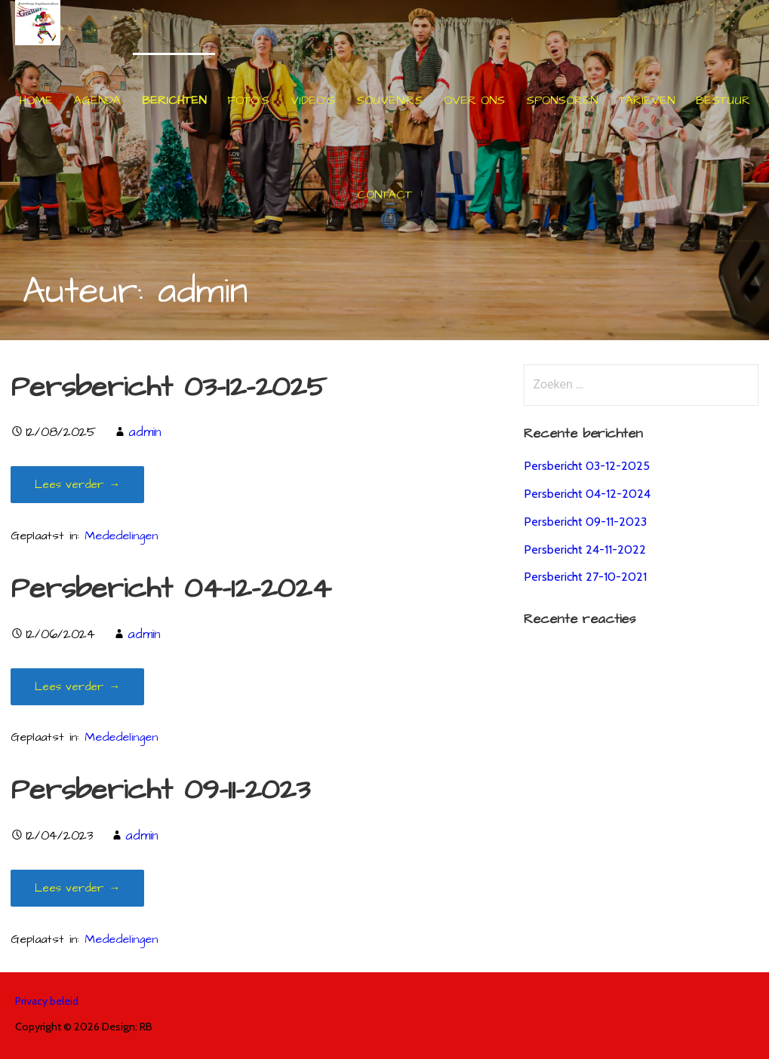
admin (144, 432)
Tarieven (647, 100)
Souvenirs (389, 100)
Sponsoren (562, 100)
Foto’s (248, 100)
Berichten (174, 100)
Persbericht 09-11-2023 (160, 790)
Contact (384, 194)
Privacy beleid (46, 1001)
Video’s (313, 100)
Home (36, 100)
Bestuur (723, 100)
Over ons (474, 100)
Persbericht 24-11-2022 (585, 549)
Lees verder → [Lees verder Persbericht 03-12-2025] (77, 485)
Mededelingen (121, 536)
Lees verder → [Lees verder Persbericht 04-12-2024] (77, 687)
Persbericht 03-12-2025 (169, 387)
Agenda (97, 100)
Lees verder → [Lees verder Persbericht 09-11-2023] (77, 888)
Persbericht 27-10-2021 (585, 576)
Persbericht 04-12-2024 (171, 589)
